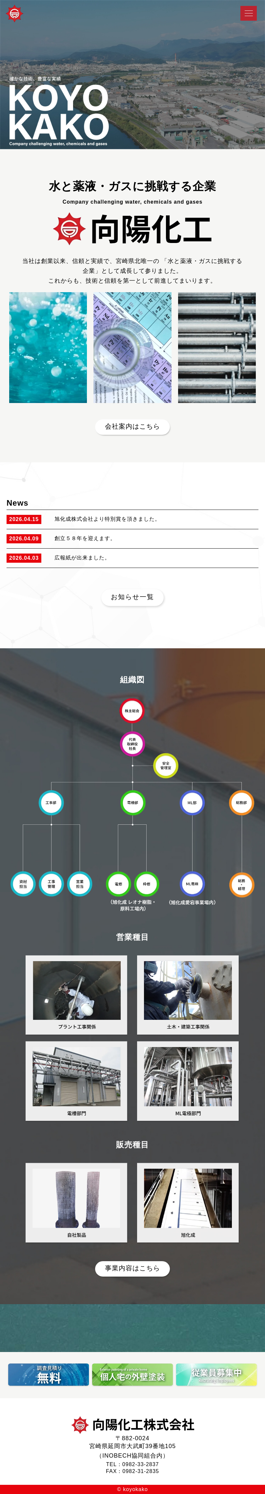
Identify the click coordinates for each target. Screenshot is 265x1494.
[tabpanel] (132, 74)
